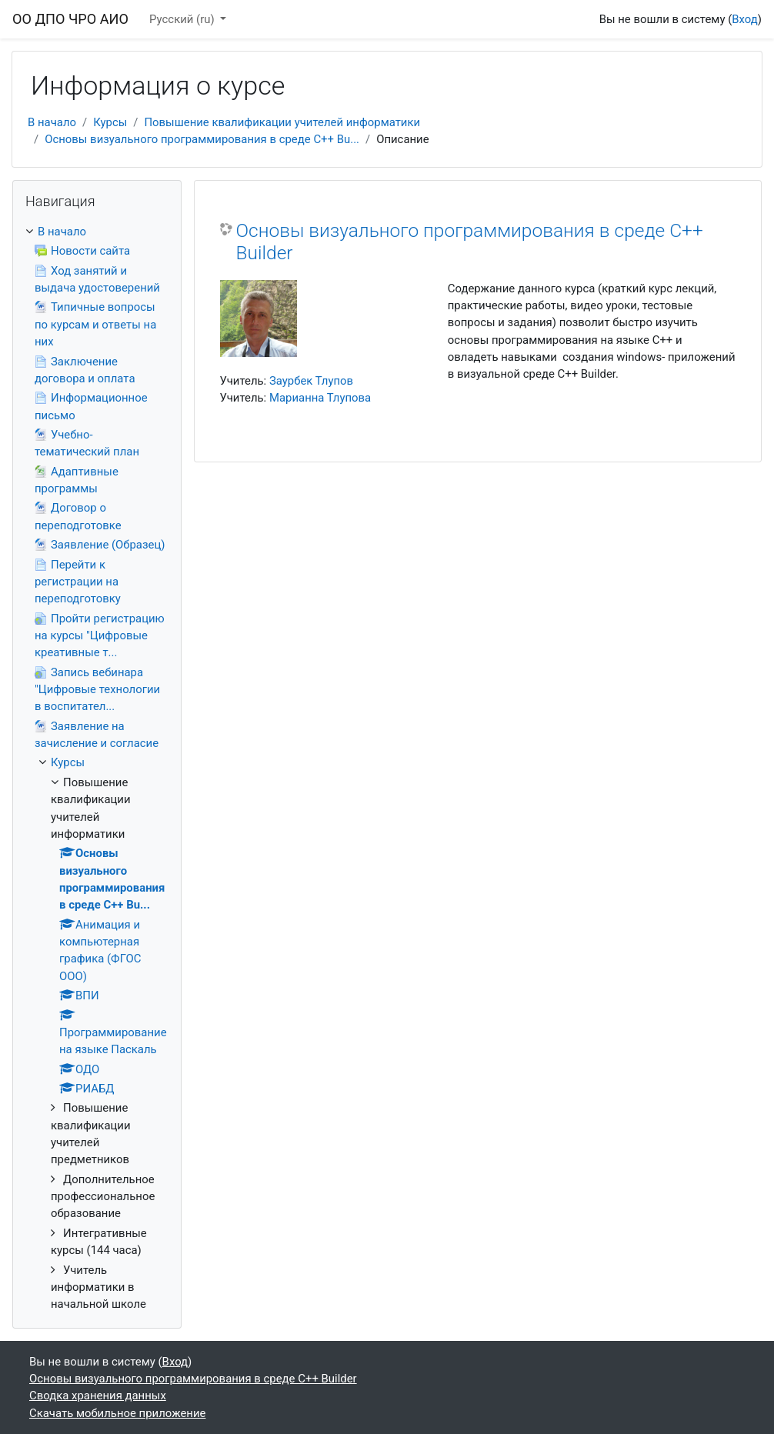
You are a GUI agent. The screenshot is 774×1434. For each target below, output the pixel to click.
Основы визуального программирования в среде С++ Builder (469, 241)
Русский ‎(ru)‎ (183, 19)
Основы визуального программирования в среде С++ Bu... (202, 139)
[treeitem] (96, 768)
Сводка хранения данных (97, 1395)
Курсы (110, 122)
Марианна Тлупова (320, 398)
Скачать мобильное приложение (117, 1413)
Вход (745, 19)
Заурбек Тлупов (311, 381)
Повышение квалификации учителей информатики (282, 122)
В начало (52, 122)
